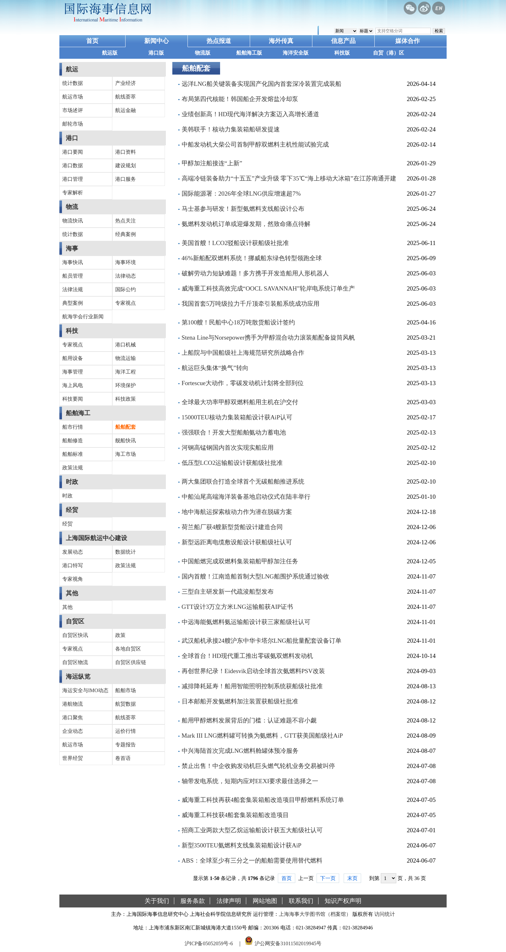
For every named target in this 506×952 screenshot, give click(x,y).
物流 (72, 206)
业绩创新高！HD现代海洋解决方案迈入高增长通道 (250, 114)
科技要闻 (72, 399)
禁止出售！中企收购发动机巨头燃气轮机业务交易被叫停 (258, 766)
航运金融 (125, 110)
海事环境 (125, 262)
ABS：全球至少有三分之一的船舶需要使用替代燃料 (252, 860)
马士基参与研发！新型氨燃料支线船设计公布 (243, 208)
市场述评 (72, 110)
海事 (72, 248)
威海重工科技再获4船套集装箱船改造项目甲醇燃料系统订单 (263, 799)
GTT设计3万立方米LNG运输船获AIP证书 (237, 606)
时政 (72, 481)
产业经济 (125, 83)
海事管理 (72, 371)
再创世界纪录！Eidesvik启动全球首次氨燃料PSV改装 (253, 671)
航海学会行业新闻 (83, 316)
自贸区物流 (75, 662)
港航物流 (72, 704)
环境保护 (125, 385)
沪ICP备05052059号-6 (209, 943)
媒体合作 (407, 40)
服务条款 (192, 900)
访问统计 (384, 914)
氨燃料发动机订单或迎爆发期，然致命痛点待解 (246, 223)
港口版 (156, 53)
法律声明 (229, 900)
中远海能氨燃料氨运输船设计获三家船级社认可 (246, 622)
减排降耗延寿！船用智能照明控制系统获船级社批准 (252, 686)
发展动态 (72, 552)
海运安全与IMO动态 (85, 690)
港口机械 (125, 344)
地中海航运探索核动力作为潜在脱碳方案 (237, 511)
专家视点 (125, 303)
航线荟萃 (125, 96)
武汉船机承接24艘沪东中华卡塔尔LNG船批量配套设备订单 (262, 640)
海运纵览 (78, 676)
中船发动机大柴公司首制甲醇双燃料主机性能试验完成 (255, 144)
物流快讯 (72, 220)
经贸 (72, 510)
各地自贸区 (128, 648)
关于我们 (157, 900)
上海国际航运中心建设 (96, 538)
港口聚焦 (72, 717)
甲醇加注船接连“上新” (212, 163)
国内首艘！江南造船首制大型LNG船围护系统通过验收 (255, 576)
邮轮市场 (72, 124)
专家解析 (72, 192)
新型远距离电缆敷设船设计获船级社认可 (237, 542)
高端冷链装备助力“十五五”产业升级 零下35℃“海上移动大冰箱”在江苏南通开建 (289, 178)
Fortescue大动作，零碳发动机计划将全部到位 (243, 383)
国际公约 (125, 289)
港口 (72, 138)
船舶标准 (72, 454)
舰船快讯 (125, 440)
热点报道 (219, 40)
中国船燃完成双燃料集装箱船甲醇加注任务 (240, 561)
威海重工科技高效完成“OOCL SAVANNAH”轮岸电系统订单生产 (268, 288)
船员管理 (72, 276)
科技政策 (125, 399)
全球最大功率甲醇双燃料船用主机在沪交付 (240, 402)
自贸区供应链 (130, 662)
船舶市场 (125, 690)
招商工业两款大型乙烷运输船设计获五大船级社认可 (252, 830)
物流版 (202, 53)
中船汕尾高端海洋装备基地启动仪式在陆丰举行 (246, 496)
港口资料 (125, 152)
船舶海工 (78, 413)
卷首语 (123, 758)
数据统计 (125, 552)
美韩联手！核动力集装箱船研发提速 (231, 129)
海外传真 (281, 40)
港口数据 (72, 165)
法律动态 (125, 276)
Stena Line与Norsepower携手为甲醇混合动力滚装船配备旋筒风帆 (268, 337)
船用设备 (72, 358)
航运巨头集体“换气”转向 (215, 367)
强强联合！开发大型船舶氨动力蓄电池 (234, 432)
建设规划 (125, 165)
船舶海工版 (249, 53)
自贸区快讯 (75, 635)
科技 (72, 330)
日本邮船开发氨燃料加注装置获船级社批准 (240, 701)
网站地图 (265, 900)
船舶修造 (72, 440)
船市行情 (72, 427)
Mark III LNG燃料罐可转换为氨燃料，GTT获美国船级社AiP (262, 735)
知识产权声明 (343, 900)
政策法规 (72, 467)
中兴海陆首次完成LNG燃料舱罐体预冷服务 (240, 750)
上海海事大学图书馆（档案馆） (315, 914)
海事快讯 (72, 262)
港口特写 (72, 565)
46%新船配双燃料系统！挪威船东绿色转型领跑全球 (252, 258)
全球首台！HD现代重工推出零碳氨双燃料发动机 (247, 655)
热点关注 (125, 220)
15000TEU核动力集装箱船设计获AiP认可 (237, 417)
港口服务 (125, 179)
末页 (352, 878)
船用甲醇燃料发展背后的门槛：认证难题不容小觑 (249, 720)
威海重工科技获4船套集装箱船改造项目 (235, 815)
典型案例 (72, 303)
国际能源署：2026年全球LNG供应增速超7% (241, 193)
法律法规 (72, 289)
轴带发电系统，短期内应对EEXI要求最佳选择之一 (250, 781)
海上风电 (72, 385)
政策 (120, 635)
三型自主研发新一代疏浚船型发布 (228, 591)
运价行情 (125, 731)
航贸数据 (125, 704)
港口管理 (72, 179)
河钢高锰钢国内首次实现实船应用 (228, 447)
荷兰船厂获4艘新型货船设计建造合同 (232, 527)
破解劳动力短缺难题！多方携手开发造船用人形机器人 (255, 273)
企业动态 (72, 731)
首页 (92, 40)
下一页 (328, 878)
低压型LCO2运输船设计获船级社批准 (232, 462)
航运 (72, 69)
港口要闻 (72, 152)
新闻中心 (156, 40)
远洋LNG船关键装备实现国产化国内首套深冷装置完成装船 (261, 83)
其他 (72, 593)
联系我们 (301, 900)
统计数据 (72, 83)
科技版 (342, 53)
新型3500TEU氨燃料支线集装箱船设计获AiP (242, 845)
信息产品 (343, 40)
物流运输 (125, 358)
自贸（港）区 (388, 53)
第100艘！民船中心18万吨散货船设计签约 (238, 322)
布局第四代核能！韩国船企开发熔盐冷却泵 (240, 99)
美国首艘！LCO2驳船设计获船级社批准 (235, 243)
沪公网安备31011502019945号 (288, 943)
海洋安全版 (296, 53)
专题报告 (125, 744)
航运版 (109, 53)
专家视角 (72, 579)
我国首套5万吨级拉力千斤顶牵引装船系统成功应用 (251, 303)
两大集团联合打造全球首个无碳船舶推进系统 (243, 481)
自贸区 (75, 621)
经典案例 (125, 234)
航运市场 (72, 96)
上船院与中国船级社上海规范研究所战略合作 (243, 352)
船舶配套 (125, 427)
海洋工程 (125, 371)
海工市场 (125, 454)
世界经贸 (72, 758)
